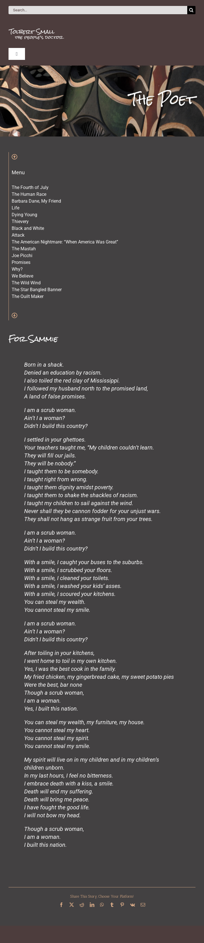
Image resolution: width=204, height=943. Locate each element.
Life (15, 208)
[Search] (191, 10)
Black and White (28, 228)
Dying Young (24, 214)
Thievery (20, 221)
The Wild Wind (26, 282)
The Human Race (29, 194)
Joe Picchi (22, 255)
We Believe (22, 276)
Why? (17, 269)
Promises (21, 262)
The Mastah (24, 248)
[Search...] (98, 10)
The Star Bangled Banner (37, 289)
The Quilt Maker (27, 296)
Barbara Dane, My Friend (36, 201)
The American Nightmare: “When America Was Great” (65, 242)
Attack (18, 235)
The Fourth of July (30, 187)
